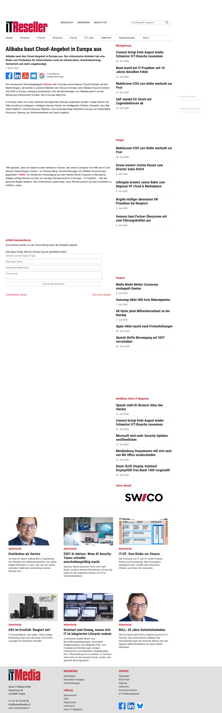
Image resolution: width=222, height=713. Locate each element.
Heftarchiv (124, 686)
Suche (133, 28)
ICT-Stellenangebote (129, 694)
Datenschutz (70, 702)
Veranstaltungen (72, 683)
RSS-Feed (124, 679)
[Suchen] (167, 22)
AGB (66, 699)
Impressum (69, 706)
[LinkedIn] (132, 708)
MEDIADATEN (67, 22)
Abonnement (70, 695)
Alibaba (47, 84)
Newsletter (124, 676)
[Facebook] (123, 708)
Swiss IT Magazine (73, 709)
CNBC (22, 174)
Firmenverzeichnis (128, 690)
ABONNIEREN (83, 22)
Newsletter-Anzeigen (74, 679)
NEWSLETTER (100, 22)
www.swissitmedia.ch (19, 708)
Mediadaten (70, 676)
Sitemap (123, 683)
